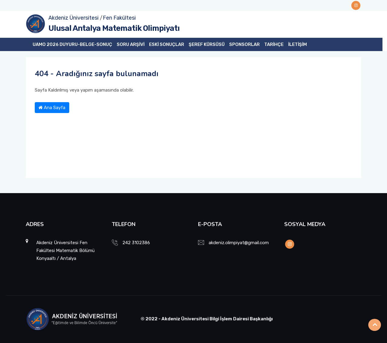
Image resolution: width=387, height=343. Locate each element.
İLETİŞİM (297, 44)
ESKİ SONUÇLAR (166, 44)
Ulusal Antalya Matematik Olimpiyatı (114, 28)
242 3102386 (136, 242)
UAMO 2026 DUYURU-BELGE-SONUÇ (72, 44)
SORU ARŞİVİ (131, 44)
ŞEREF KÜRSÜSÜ (207, 44)
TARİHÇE (274, 44)
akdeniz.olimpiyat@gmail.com (239, 242)
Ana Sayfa (51, 107)
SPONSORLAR (244, 44)
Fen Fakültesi (119, 18)
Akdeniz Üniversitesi (73, 18)
